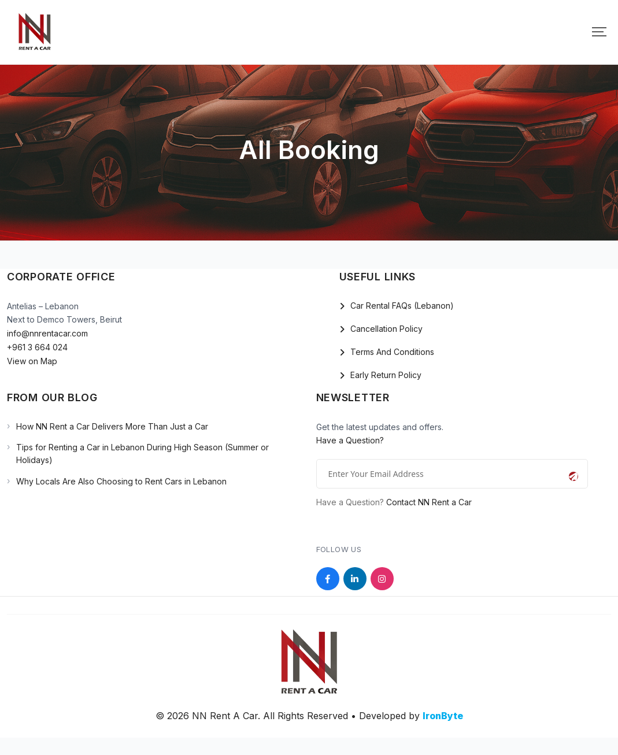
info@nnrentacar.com (47, 333)
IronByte (443, 715)
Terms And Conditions (392, 352)
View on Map (32, 361)
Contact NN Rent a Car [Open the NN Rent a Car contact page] (429, 502)
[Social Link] (327, 578)
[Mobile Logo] (35, 32)
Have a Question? (350, 440)
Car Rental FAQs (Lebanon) (402, 305)
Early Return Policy (385, 375)
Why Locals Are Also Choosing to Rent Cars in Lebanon (121, 481)
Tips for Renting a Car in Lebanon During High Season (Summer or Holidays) (142, 453)
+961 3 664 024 (37, 347)
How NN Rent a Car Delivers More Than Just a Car (112, 426)
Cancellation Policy (386, 329)
